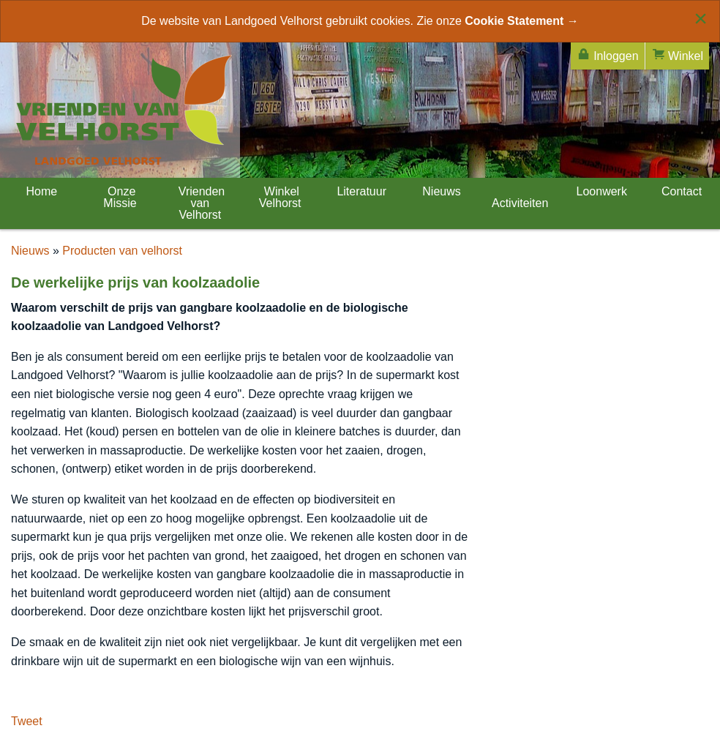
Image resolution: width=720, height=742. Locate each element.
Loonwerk (600, 191)
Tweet (26, 721)
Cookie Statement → (522, 21)
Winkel (677, 54)
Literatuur (360, 191)
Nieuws (440, 191)
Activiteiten (520, 203)
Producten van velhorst (122, 250)
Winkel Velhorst (280, 197)
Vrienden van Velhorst (200, 203)
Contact (680, 191)
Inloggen (608, 54)
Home (40, 191)
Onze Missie (119, 197)
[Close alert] (701, 18)
